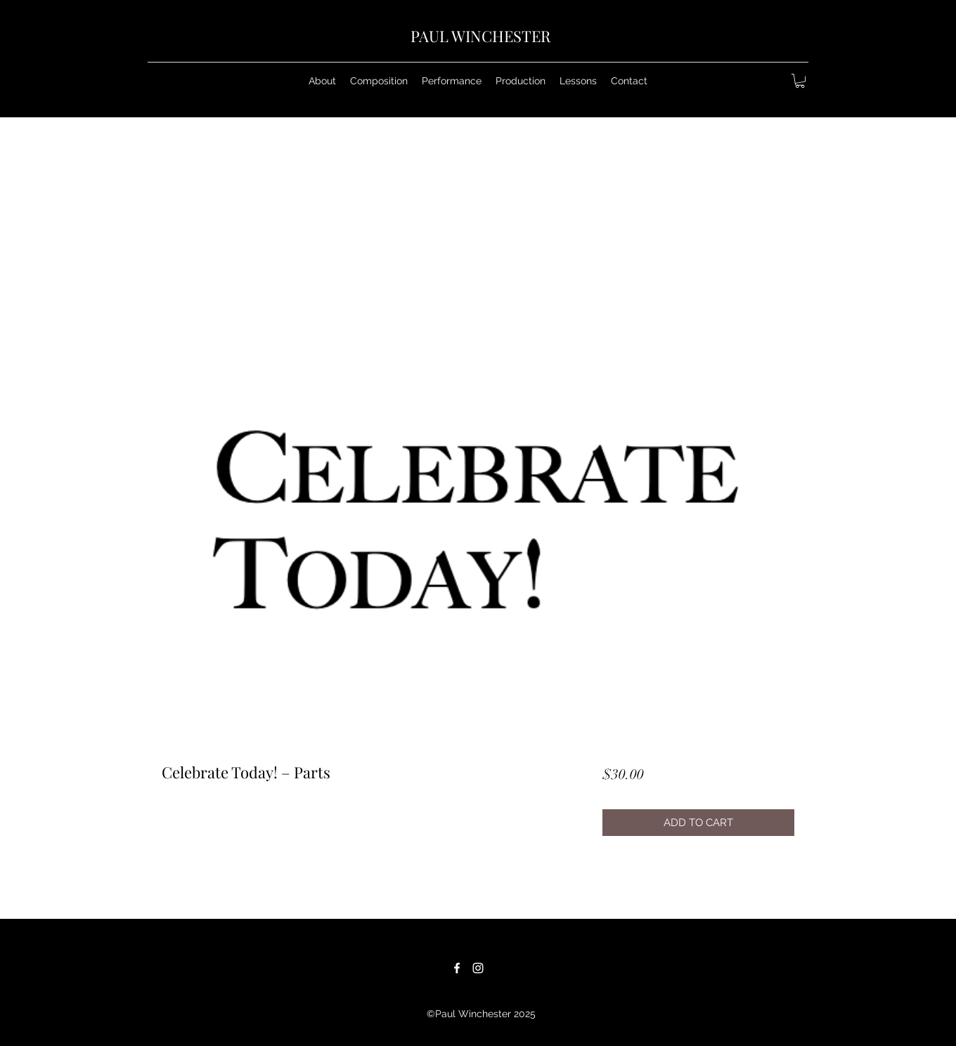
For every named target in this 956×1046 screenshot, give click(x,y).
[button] (379, 80)
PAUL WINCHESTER (480, 35)
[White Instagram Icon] (478, 968)
